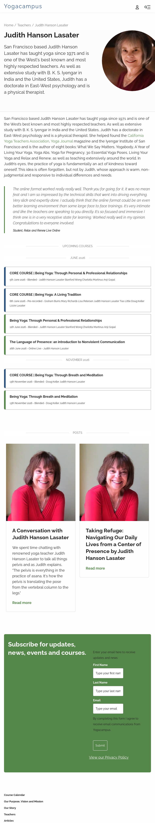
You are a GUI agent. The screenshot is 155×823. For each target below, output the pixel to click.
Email (97, 700)
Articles (9, 820)
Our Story (10, 807)
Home (8, 25)
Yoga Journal (62, 141)
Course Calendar (14, 794)
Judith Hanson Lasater (51, 25)
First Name (100, 665)
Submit (100, 745)
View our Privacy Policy (109, 757)
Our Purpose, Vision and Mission (23, 801)
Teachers (24, 25)
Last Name (100, 682)
